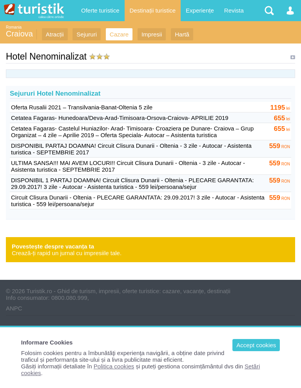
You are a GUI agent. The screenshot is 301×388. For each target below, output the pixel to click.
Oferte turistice (100, 10)
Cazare (119, 34)
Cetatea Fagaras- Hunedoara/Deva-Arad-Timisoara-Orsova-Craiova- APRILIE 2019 (119, 117)
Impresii (151, 34)
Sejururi (86, 34)
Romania (14, 27)
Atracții (55, 34)
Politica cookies (114, 366)
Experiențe (200, 10)
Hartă (182, 34)
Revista (234, 10)
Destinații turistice (153, 10)
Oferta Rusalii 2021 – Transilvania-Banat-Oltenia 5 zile (81, 107)
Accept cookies (256, 345)
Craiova (19, 33)
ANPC (14, 308)
